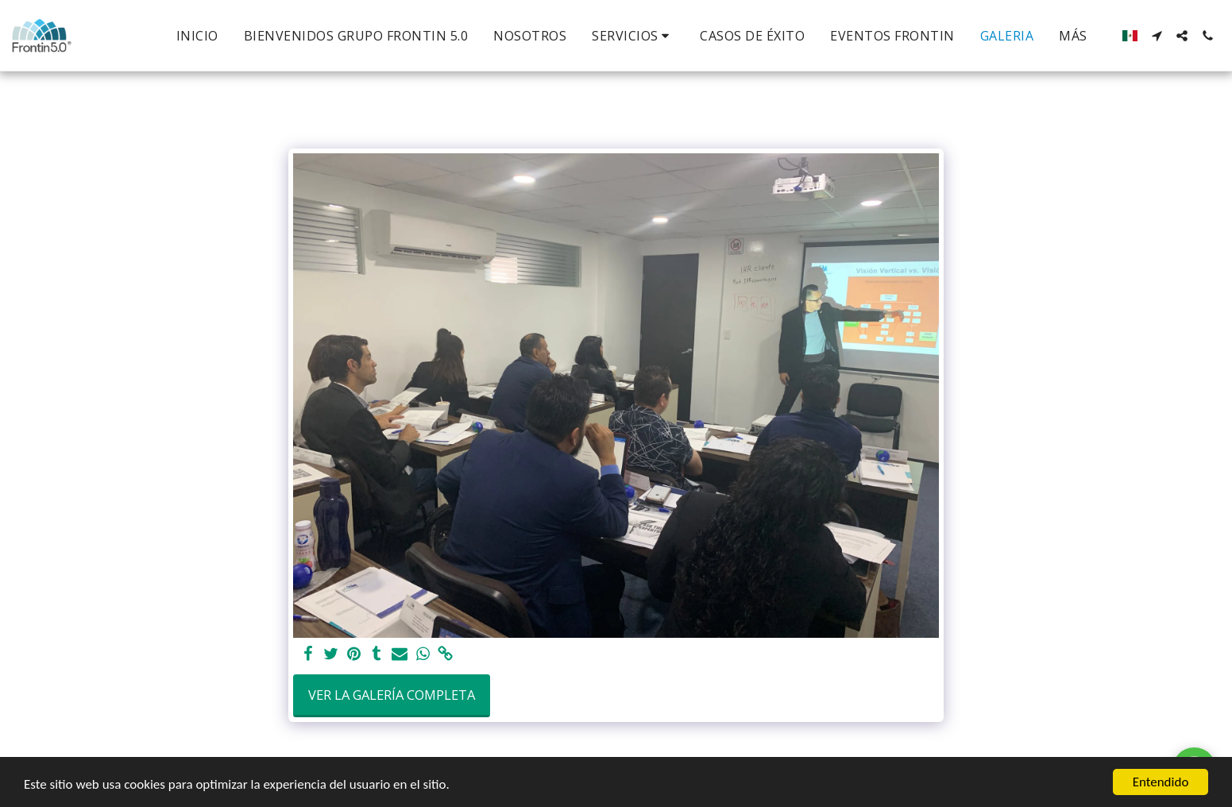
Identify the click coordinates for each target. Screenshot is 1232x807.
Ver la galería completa (391, 694)
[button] (633, 35)
